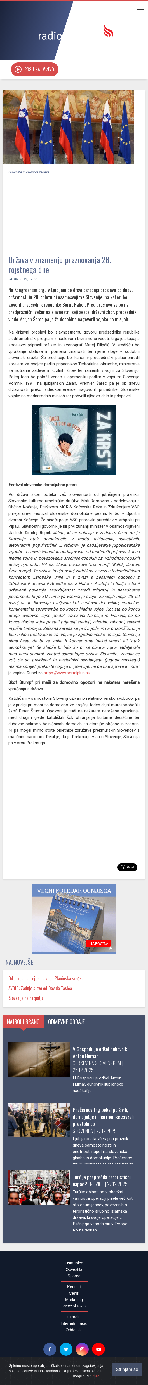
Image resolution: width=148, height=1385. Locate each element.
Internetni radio (74, 1323)
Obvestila (74, 1269)
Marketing (74, 1299)
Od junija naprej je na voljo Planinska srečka (45, 978)
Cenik (74, 1293)
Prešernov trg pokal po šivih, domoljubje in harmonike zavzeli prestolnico (103, 1116)
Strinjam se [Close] (127, 1369)
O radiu (74, 1317)
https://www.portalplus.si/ (67, 672)
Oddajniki (74, 1330)
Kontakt (74, 1287)
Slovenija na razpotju (26, 998)
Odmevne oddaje (66, 1021)
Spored (73, 1276)
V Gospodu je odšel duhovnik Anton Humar (100, 1052)
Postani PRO (74, 1306)
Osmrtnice (74, 1263)
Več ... (98, 1376)
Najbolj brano (23, 1021)
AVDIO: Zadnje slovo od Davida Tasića (40, 988)
